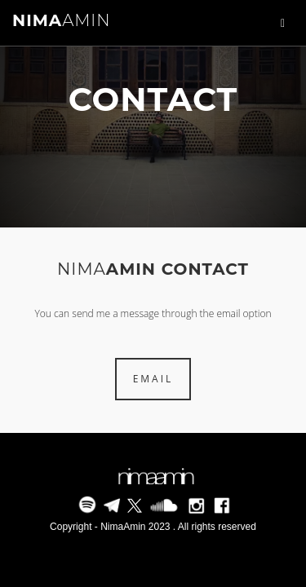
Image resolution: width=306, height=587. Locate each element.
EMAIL (153, 379)
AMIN (61, 20)
